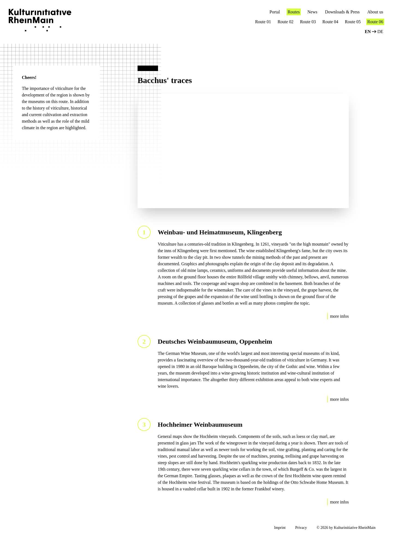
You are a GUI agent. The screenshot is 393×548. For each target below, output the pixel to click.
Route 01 (263, 21)
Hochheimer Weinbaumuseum (200, 424)
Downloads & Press (342, 12)
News (312, 12)
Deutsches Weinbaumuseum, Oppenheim (215, 341)
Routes (294, 12)
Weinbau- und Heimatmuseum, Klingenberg (220, 232)
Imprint (279, 528)
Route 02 (285, 21)
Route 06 (375, 21)
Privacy (301, 528)
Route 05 (353, 21)
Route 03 (308, 21)
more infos (339, 316)
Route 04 (330, 21)
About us (375, 12)
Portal (275, 12)
